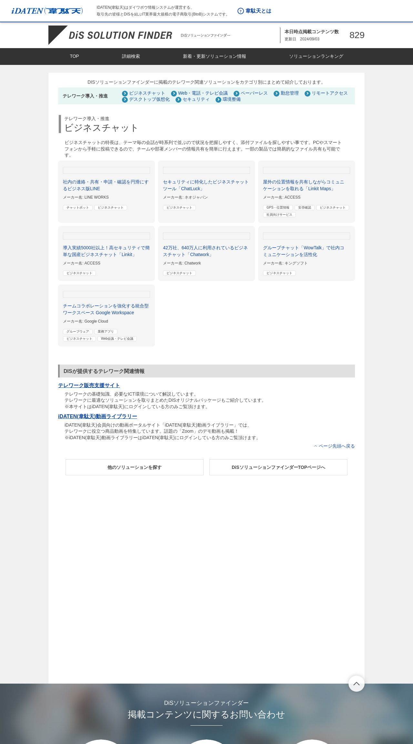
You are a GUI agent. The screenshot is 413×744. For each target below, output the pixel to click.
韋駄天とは (258, 11)
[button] (134, 467)
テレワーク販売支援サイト (89, 385)
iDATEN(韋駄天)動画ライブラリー (97, 416)
